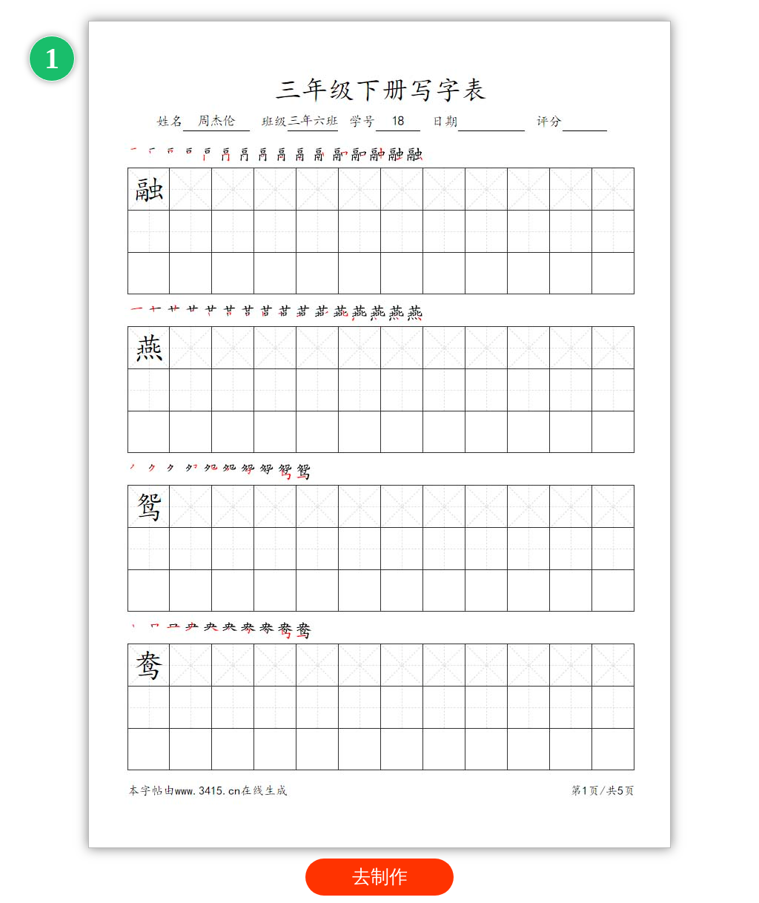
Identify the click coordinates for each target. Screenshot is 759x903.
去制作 (380, 877)
